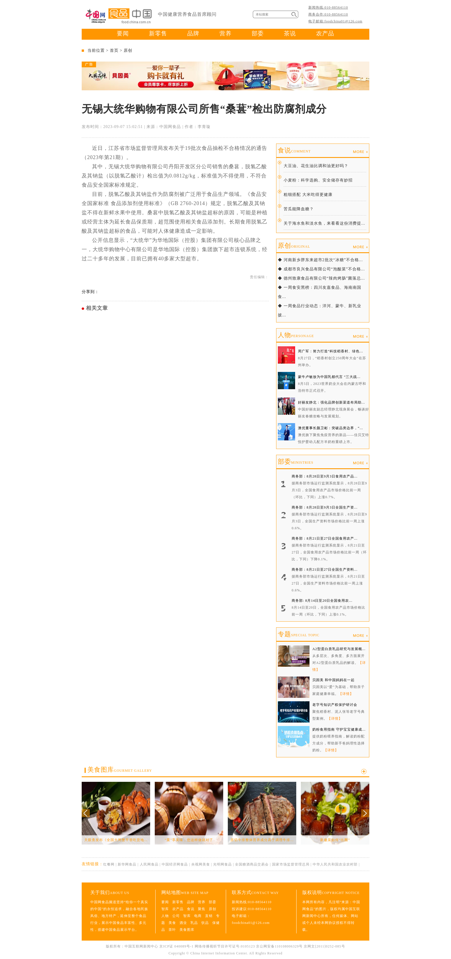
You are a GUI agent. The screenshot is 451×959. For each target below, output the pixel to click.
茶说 (290, 33)
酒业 (183, 923)
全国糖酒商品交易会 (252, 864)
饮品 (205, 923)
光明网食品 (222, 864)
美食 (172, 923)
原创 (128, 50)
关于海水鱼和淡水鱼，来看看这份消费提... (324, 223)
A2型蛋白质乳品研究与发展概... (339, 649)
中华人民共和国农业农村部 (335, 864)
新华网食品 (127, 864)
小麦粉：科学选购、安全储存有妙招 (318, 180)
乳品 (194, 923)
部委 (258, 33)
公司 (176, 916)
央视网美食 (200, 864)
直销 (209, 916)
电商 (198, 916)
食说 (294, 150)
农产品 (325, 33)
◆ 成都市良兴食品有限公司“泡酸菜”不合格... (321, 269)
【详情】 (346, 694)
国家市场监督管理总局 (290, 864)
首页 (114, 50)
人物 (296, 335)
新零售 (158, 33)
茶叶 (172, 930)
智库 (165, 909)
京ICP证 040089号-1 (176, 946)
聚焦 (201, 909)
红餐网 (108, 864)
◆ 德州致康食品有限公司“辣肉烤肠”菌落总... (321, 278)
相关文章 (97, 308)
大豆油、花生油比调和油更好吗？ (316, 166)
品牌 (193, 33)
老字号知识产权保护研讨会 (334, 705)
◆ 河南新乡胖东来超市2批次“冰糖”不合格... (320, 260)
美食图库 (119, 769)
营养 (225, 33)
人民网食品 (149, 864)
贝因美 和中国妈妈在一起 (333, 680)
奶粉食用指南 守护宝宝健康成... (339, 729)
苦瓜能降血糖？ (299, 209)
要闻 (123, 33)
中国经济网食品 (175, 864)
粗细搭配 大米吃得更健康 (308, 194)
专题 (298, 634)
